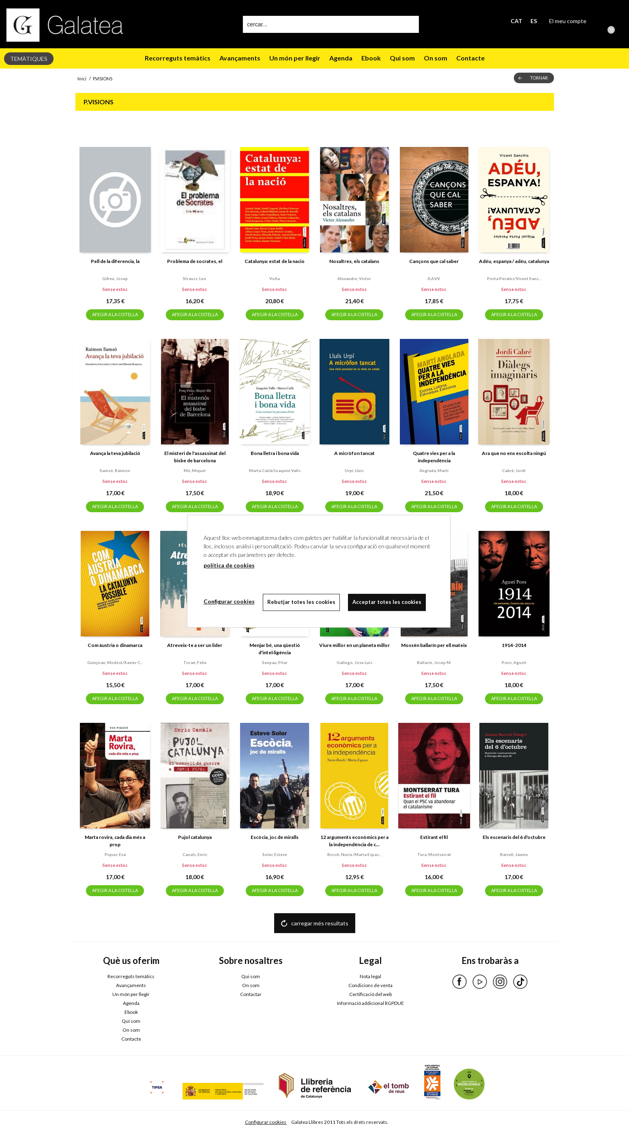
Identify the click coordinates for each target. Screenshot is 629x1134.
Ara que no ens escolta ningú (514, 453)
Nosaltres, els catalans (354, 261)
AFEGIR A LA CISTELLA (115, 314)
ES (533, 20)
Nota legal (370, 976)
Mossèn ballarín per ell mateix (434, 645)
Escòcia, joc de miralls (274, 837)
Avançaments (239, 58)
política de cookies (229, 565)
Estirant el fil (434, 837)
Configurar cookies (266, 1122)
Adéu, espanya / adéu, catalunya (514, 261)
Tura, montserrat (434, 854)
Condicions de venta (370, 985)
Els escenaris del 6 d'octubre (514, 837)
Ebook (371, 58)
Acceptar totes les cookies (386, 602)
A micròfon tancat (354, 453)
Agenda (340, 58)
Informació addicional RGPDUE (370, 1003)
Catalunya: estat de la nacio (275, 261)
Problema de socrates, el (194, 261)
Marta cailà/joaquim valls (275, 470)
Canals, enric (194, 854)
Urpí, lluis (354, 470)
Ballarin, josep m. (434, 662)
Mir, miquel (195, 470)
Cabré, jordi (514, 470)
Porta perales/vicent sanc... (514, 278)
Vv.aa (274, 278)
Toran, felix (194, 662)
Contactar (251, 994)
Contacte (470, 58)
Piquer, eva (115, 854)
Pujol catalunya (195, 837)
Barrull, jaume (514, 854)
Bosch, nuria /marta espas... (354, 854)
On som (435, 58)
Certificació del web (370, 994)
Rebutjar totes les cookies (301, 602)
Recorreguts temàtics (177, 58)
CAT (516, 20)
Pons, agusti (514, 662)
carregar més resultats (319, 923)
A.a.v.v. (433, 278)
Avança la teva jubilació (115, 453)
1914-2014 (514, 645)
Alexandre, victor (354, 278)
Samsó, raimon (115, 470)
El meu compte (567, 20)
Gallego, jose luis (354, 662)
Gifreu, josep (115, 278)
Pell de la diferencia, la (115, 261)
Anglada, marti (434, 470)
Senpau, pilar (275, 662)
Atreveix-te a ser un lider (194, 645)
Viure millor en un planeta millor (354, 645)
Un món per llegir (294, 58)
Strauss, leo (194, 278)
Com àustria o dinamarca (115, 645)
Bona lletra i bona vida (275, 453)
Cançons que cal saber (434, 261)
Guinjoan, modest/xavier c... (115, 662)
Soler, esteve (274, 854)
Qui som (402, 58)
